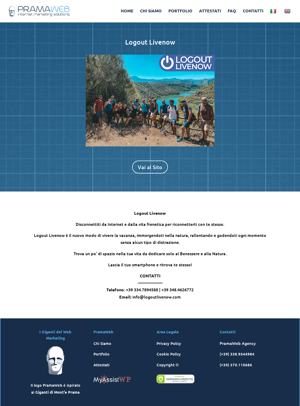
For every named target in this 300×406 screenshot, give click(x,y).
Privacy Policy (169, 343)
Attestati (101, 364)
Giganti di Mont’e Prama (57, 392)
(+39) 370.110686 (236, 364)
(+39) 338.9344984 (237, 354)
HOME (127, 11)
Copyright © (168, 364)
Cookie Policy (169, 354)
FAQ (232, 11)
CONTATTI (253, 11)
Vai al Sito (150, 167)
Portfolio (101, 354)
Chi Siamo (102, 343)
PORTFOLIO (180, 11)
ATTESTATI (210, 11)
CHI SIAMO (151, 11)
